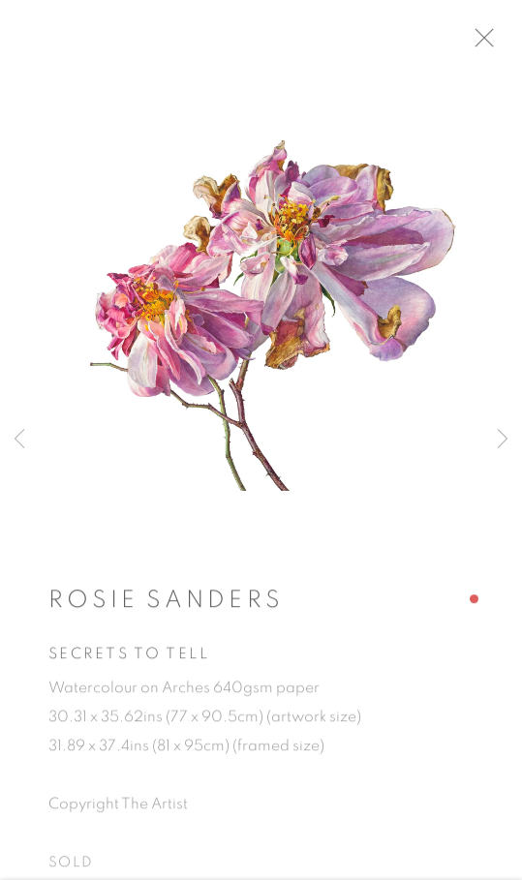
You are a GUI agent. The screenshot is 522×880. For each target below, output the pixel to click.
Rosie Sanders (166, 604)
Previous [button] (19, 439)
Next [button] (502, 439)
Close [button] (492, 43)
